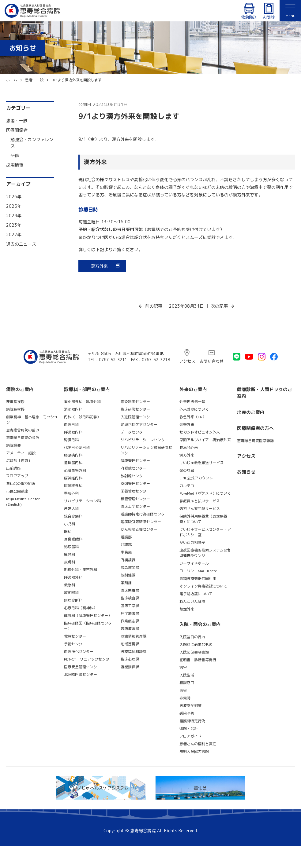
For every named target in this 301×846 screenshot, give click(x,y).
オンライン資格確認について (203, 586)
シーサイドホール (194, 563)
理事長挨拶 (15, 401)
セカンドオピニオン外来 (199, 432)
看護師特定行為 (192, 720)
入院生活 (186, 675)
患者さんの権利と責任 (197, 743)
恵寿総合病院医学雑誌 (255, 440)
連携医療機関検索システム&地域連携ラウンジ (204, 553)
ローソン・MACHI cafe (198, 570)
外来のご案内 (193, 389)
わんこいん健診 (192, 601)
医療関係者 (17, 130)
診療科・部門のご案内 (87, 389)
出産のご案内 (251, 412)
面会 (183, 690)
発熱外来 (186, 424)
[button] (290, 10)
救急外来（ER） (192, 416)
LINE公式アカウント (196, 478)
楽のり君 (186, 470)
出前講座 (13, 468)
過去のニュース (21, 244)
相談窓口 (186, 682)
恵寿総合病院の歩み (22, 437)
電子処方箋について (196, 593)
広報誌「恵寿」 (19, 460)
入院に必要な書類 (194, 652)
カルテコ (186, 485)
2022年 (13, 234)
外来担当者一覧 (192, 401)
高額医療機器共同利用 (197, 578)
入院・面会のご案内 (200, 624)
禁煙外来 (186, 609)
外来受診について (194, 409)
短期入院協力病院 (194, 751)
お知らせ (246, 472)
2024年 (13, 215)
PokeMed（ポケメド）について (205, 493)
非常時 (184, 698)
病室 (183, 667)
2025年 (13, 206)
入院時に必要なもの (196, 644)
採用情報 (14, 165)
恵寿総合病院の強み (22, 430)
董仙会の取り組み (21, 483)
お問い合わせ (212, 361)
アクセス (187, 361)
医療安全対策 (190, 705)
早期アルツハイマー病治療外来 (205, 439)
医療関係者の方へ (255, 428)
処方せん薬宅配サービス (199, 508)
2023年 (13, 225)
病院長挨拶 (15, 409)
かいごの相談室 (192, 542)
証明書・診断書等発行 (197, 659)
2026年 (13, 197)
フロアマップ (17, 475)
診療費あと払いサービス (199, 501)
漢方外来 (99, 266)
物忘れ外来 (188, 447)
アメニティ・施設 (21, 453)
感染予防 (186, 713)
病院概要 (13, 445)
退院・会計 (188, 728)
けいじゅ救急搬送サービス (201, 462)
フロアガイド (190, 736)
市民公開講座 (17, 491)
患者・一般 (17, 120)
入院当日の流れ (192, 636)
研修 (14, 155)
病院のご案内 (20, 389)
